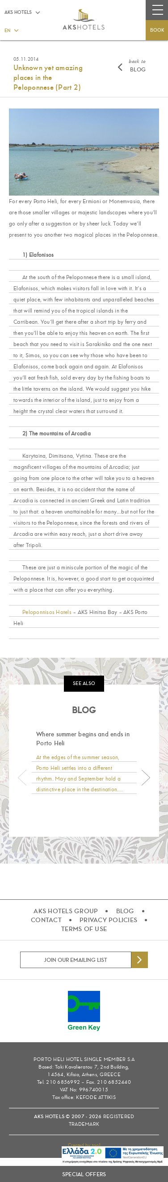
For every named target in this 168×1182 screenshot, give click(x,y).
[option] (84, 763)
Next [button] (145, 778)
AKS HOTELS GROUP (66, 911)
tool (96, 1145)
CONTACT (46, 920)
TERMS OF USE (84, 929)
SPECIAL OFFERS (84, 1174)
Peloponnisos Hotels (46, 612)
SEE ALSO (84, 683)
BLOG (137, 65)
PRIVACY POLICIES (108, 920)
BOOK (157, 30)
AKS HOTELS (18, 12)
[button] (11, 30)
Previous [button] (22, 778)
